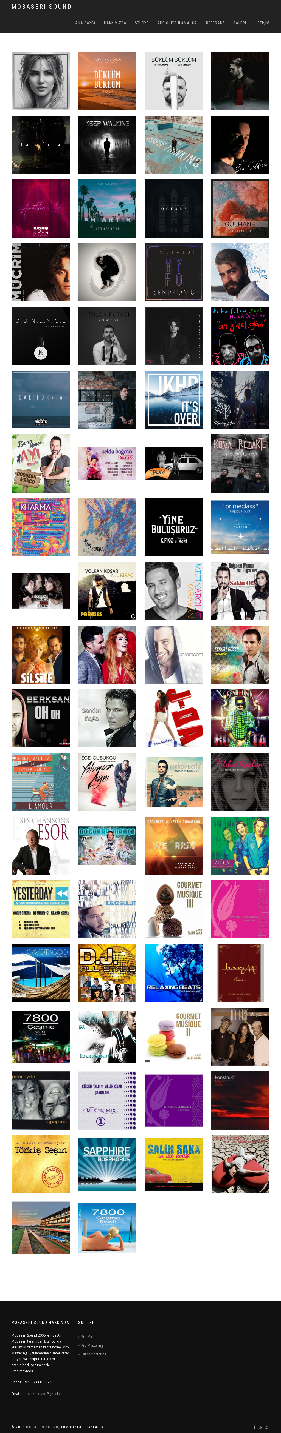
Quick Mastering (93, 1354)
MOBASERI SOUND (42, 6)
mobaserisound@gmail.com (43, 1393)
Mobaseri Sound (42, 1427)
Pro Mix (87, 1336)
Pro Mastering (92, 1345)
